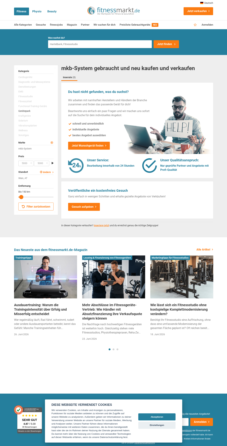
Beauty (52, 11)
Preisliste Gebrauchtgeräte (139, 25)
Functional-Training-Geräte (32, 106)
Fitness (21, 11)
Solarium (23, 120)
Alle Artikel (203, 249)
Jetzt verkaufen (197, 11)
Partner (85, 24)
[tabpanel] (45, 296)
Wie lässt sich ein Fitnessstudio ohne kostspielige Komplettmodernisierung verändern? (179, 309)
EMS (20, 91)
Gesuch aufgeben (83, 206)
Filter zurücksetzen (36, 206)
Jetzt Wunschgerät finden (87, 145)
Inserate (69, 77)
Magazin (72, 24)
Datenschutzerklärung (144, 443)
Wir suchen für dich (104, 24)
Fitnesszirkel (25, 101)
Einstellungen (157, 425)
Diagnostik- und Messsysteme (34, 82)
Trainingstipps (23, 257)
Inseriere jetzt (101, 225)
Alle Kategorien (23, 24)
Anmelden (207, 24)
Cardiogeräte (25, 77)
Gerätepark (24, 111)
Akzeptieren (157, 417)
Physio (37, 11)
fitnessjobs (56, 24)
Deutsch (206, 3)
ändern (47, 172)
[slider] (21, 197)
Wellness (23, 130)
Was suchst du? (56, 37)
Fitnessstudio (25, 96)
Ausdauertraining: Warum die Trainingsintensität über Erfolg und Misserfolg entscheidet (40, 309)
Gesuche (41, 24)
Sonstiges (23, 135)
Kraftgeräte (24, 115)
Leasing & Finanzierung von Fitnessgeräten (107, 257)
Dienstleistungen (27, 86)
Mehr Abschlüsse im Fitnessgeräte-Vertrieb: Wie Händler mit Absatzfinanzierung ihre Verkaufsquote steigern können (112, 311)
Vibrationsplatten (27, 125)
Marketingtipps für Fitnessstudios (170, 257)
